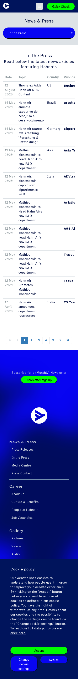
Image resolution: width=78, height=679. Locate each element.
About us (17, 494)
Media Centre (21, 465)
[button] (39, 6)
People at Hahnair (24, 510)
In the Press (20, 457)
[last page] (68, 340)
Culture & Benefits (24, 502)
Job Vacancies (22, 518)
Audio (15, 554)
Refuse (54, 660)
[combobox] (39, 33)
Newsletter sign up (39, 380)
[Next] (60, 340)
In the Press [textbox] (17, 33)
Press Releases (22, 449)
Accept (39, 651)
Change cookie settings (24, 664)
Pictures (17, 538)
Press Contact (21, 473)
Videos (16, 546)
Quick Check (60, 7)
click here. (18, 633)
